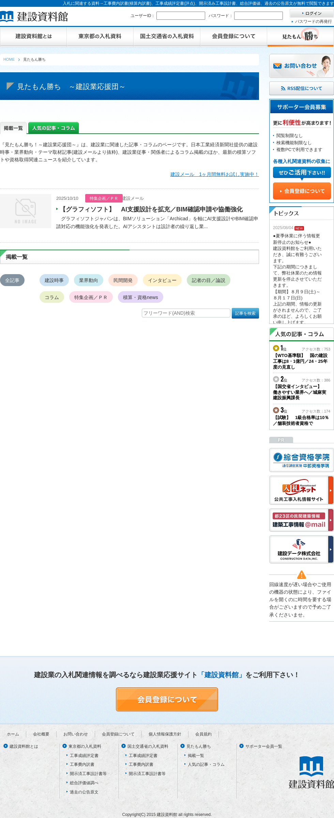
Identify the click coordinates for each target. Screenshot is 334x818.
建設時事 (54, 280)
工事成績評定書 (84, 755)
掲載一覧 (196, 755)
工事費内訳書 (82, 764)
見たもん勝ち (198, 746)
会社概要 (41, 734)
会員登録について (118, 734)
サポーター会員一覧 (263, 746)
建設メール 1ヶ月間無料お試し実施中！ (214, 174)
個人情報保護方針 (165, 734)
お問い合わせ (75, 734)
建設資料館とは (24, 746)
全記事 (12, 280)
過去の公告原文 (84, 792)
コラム (52, 297)
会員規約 (203, 734)
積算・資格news (140, 297)
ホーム (13, 734)
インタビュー (162, 280)
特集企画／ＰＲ (91, 297)
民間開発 (123, 280)
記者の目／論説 (208, 280)
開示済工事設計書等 (88, 773)
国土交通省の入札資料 (147, 746)
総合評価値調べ (84, 782)
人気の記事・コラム (206, 764)
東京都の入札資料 (85, 746)
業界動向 (88, 280)
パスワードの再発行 (313, 21)
